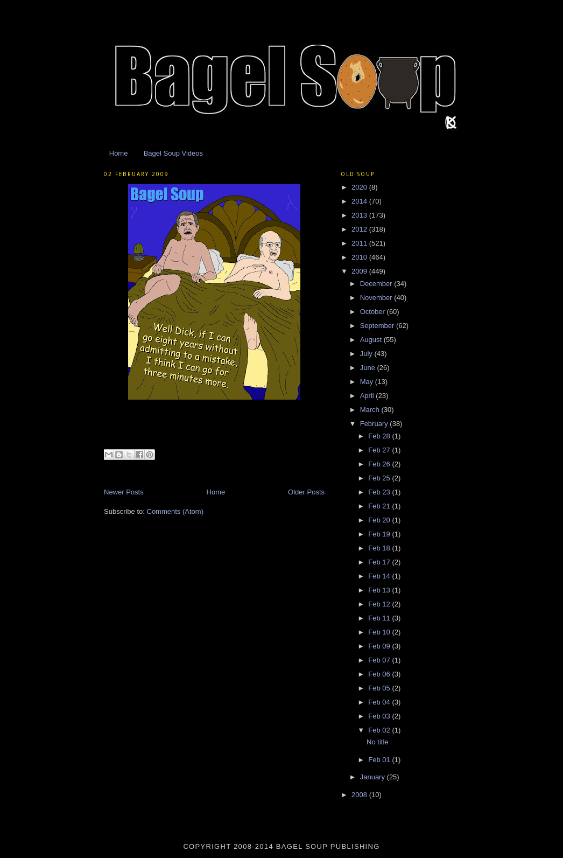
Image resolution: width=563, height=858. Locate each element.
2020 (360, 187)
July (367, 354)
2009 (360, 271)
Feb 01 (380, 760)
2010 (360, 257)
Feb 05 (380, 688)
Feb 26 (380, 464)
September (378, 326)
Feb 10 (380, 632)
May (367, 382)
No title (377, 742)
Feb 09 (380, 646)
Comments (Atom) (175, 511)
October (373, 312)
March (371, 410)
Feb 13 (380, 590)
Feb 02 (380, 730)
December (377, 284)
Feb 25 (380, 478)
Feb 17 (380, 562)
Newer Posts (124, 492)
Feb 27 (380, 450)
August (372, 340)
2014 (360, 201)
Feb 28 (380, 436)
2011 (360, 243)
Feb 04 (380, 702)
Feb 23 (380, 492)
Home (118, 153)
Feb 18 (380, 548)
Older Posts (306, 492)
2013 (360, 215)
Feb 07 (380, 660)
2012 (360, 229)
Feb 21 (380, 506)
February (375, 424)
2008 (360, 795)
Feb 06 (380, 674)
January (373, 777)
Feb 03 (380, 716)
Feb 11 (380, 618)
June (368, 368)
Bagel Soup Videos (173, 153)
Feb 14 (380, 576)
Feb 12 (380, 604)
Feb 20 (380, 520)
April (368, 396)
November (377, 298)
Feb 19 (380, 534)
